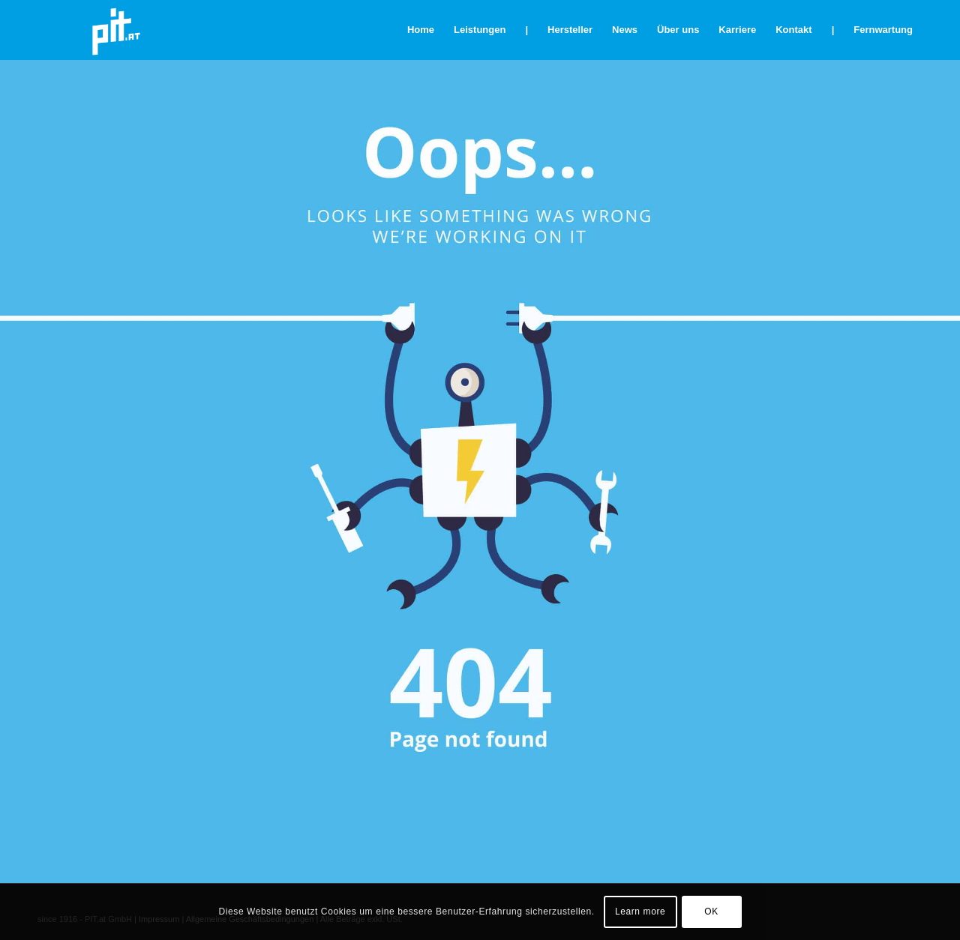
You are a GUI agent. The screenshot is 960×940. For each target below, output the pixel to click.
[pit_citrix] (116, 30)
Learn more (640, 911)
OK (711, 911)
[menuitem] (421, 30)
